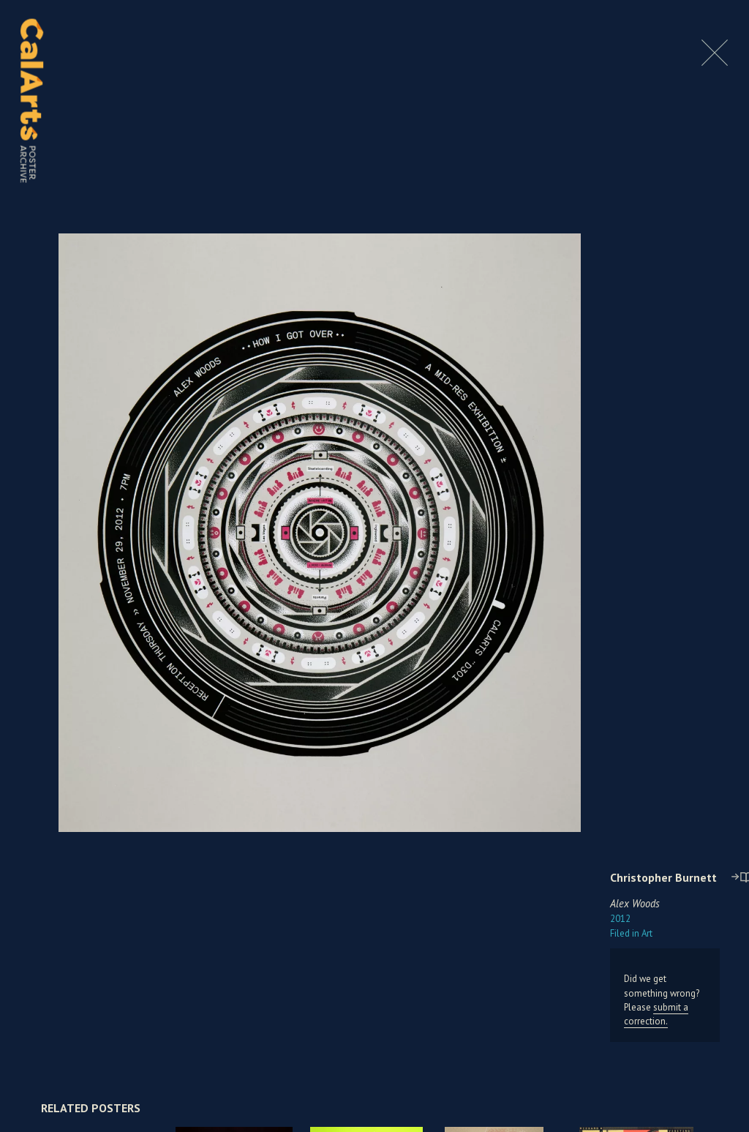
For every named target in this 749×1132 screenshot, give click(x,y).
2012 (620, 918)
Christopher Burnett (663, 877)
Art (631, 933)
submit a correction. (656, 1014)
